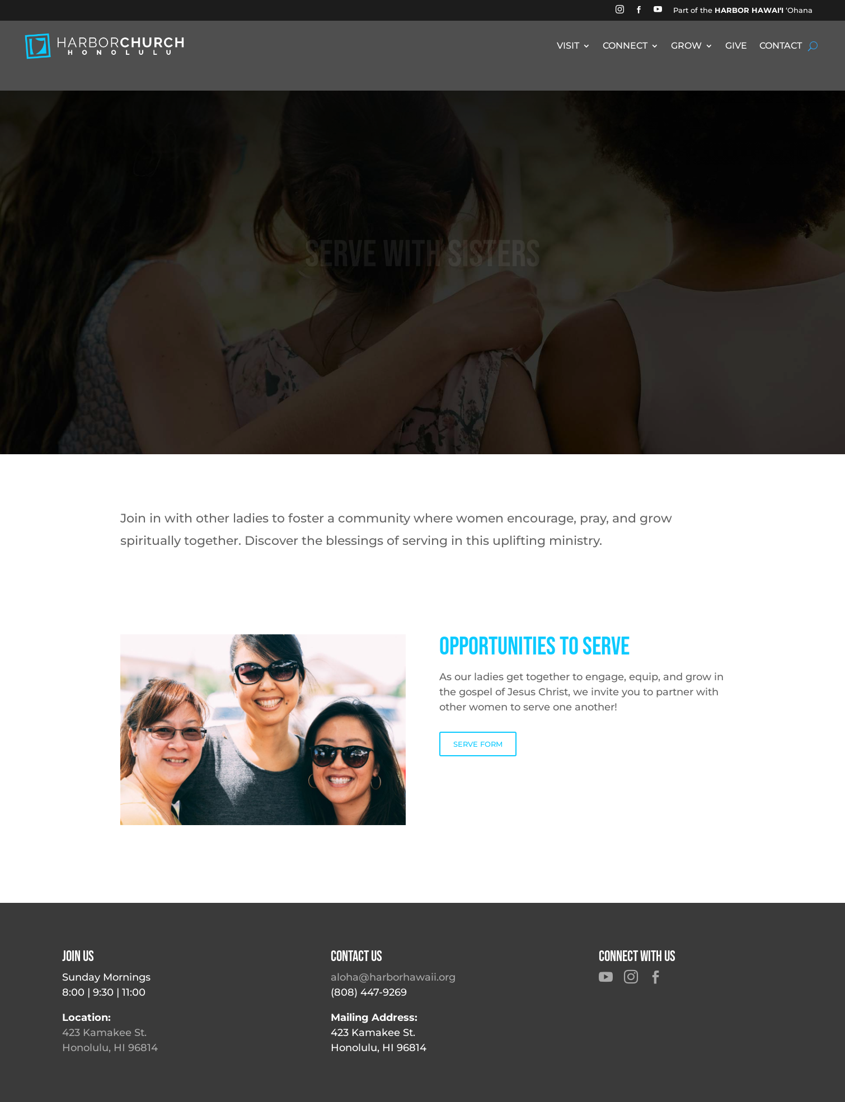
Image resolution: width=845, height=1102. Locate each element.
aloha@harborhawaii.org (393, 977)
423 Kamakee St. (104, 1032)
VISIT (568, 46)
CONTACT (780, 46)
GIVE (736, 46)
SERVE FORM (478, 744)
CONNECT (625, 46)
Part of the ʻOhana (743, 10)
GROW (686, 46)
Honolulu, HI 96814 (110, 1048)
